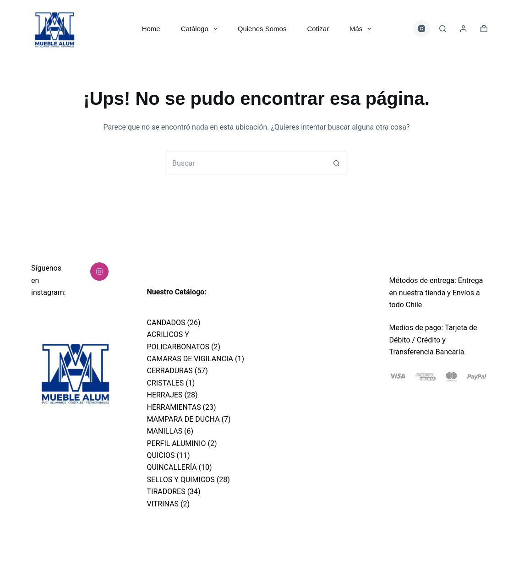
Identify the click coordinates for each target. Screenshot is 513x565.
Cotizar (318, 29)
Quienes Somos (262, 29)
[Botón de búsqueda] (336, 163)
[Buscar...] (245, 163)
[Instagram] (422, 29)
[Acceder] (463, 28)
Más (362, 28)
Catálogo (201, 28)
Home (151, 29)
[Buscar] (442, 28)
